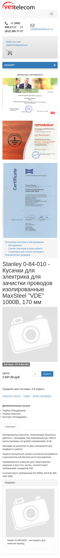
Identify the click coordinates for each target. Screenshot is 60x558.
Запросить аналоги (11, 396)
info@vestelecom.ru (42, 29)
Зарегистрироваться (16, 45)
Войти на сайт (13, 42)
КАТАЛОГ (30, 65)
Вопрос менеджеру (42, 396)
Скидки (26, 396)
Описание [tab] (10, 426)
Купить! (47, 374)
